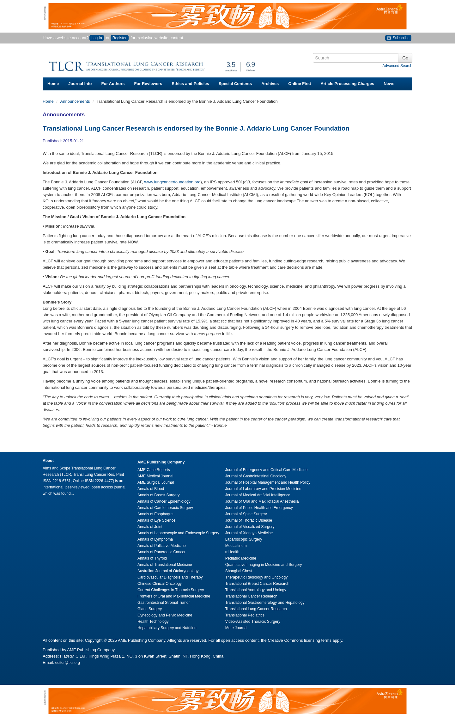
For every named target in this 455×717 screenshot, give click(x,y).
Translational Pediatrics (244, 615)
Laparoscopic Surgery (243, 539)
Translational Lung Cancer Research (256, 609)
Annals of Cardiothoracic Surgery (165, 508)
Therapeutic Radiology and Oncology (256, 577)
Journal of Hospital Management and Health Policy (267, 482)
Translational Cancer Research (251, 596)
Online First (299, 83)
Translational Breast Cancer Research (257, 583)
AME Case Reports (153, 470)
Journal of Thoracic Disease (248, 520)
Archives (270, 83)
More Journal (236, 628)
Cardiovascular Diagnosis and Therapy (170, 577)
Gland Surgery (149, 609)
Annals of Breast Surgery (158, 495)
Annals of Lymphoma (155, 539)
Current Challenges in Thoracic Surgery (170, 590)
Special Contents (235, 83)
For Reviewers (148, 83)
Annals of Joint (149, 526)
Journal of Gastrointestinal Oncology (255, 476)
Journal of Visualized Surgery (250, 526)
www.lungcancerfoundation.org (172, 182)
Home (53, 83)
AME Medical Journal (155, 476)
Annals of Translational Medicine (164, 564)
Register (119, 38)
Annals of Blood (150, 489)
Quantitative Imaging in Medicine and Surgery (263, 564)
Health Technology (153, 621)
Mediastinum (236, 545)
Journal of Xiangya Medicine (249, 533)
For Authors (113, 83)
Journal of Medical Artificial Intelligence (257, 495)
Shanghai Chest (238, 571)
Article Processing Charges (347, 83)
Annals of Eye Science (156, 520)
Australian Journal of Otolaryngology (167, 571)
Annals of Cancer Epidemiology (163, 501)
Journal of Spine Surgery (246, 514)
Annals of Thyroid (152, 558)
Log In (96, 38)
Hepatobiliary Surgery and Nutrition (167, 628)
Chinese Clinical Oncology (159, 583)
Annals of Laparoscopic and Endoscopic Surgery (178, 533)
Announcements (75, 101)
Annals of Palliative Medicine (161, 545)
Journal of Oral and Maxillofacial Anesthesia (262, 501)
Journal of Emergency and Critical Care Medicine (266, 470)
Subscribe (398, 38)
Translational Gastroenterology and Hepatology (265, 602)
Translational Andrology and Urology (255, 590)
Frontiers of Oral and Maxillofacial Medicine (173, 596)
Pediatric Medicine (240, 558)
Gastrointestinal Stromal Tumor (163, 602)
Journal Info (80, 83)
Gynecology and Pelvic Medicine (164, 615)
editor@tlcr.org (67, 662)
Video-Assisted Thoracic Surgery (252, 621)
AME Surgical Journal (155, 482)
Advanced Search (397, 66)
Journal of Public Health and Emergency (259, 508)
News (389, 83)
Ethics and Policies (190, 83)
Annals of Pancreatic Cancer (161, 552)
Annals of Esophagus (155, 514)
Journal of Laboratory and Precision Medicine (263, 489)
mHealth (232, 552)
